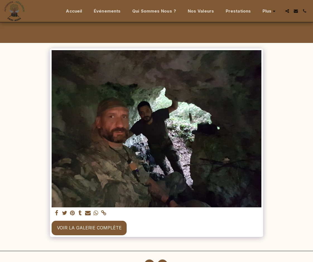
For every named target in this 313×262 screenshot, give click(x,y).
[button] (287, 11)
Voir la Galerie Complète (89, 228)
